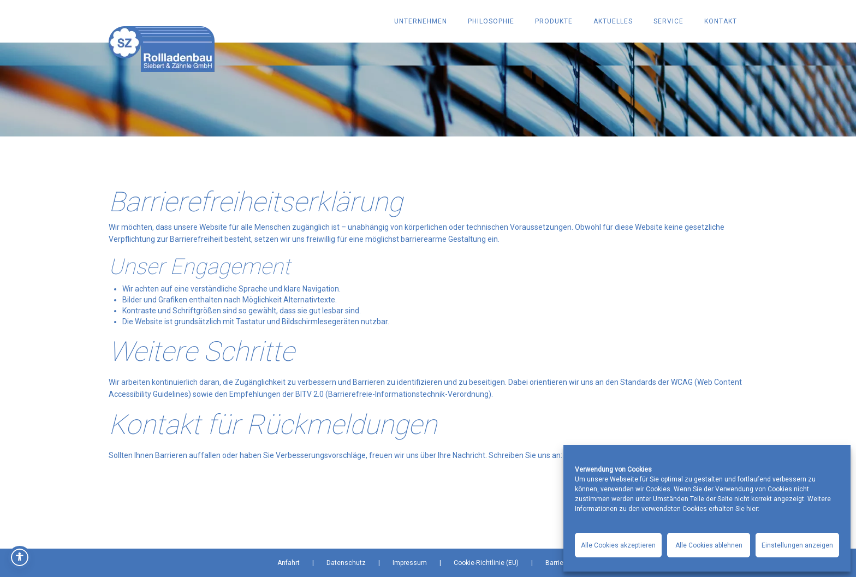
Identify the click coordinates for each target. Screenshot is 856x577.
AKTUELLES (613, 21)
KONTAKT (720, 21)
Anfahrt (288, 563)
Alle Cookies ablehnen (708, 545)
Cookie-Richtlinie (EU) (486, 563)
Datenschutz (346, 563)
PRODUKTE (554, 21)
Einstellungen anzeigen (797, 545)
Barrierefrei (562, 563)
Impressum (410, 563)
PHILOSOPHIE (491, 21)
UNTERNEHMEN (420, 21)
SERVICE (668, 21)
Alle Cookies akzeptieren (618, 545)
